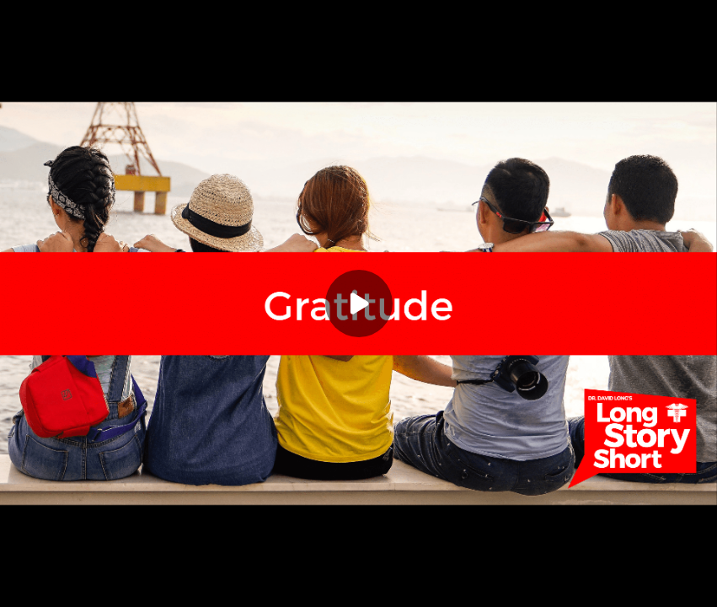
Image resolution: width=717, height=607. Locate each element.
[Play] (359, 303)
